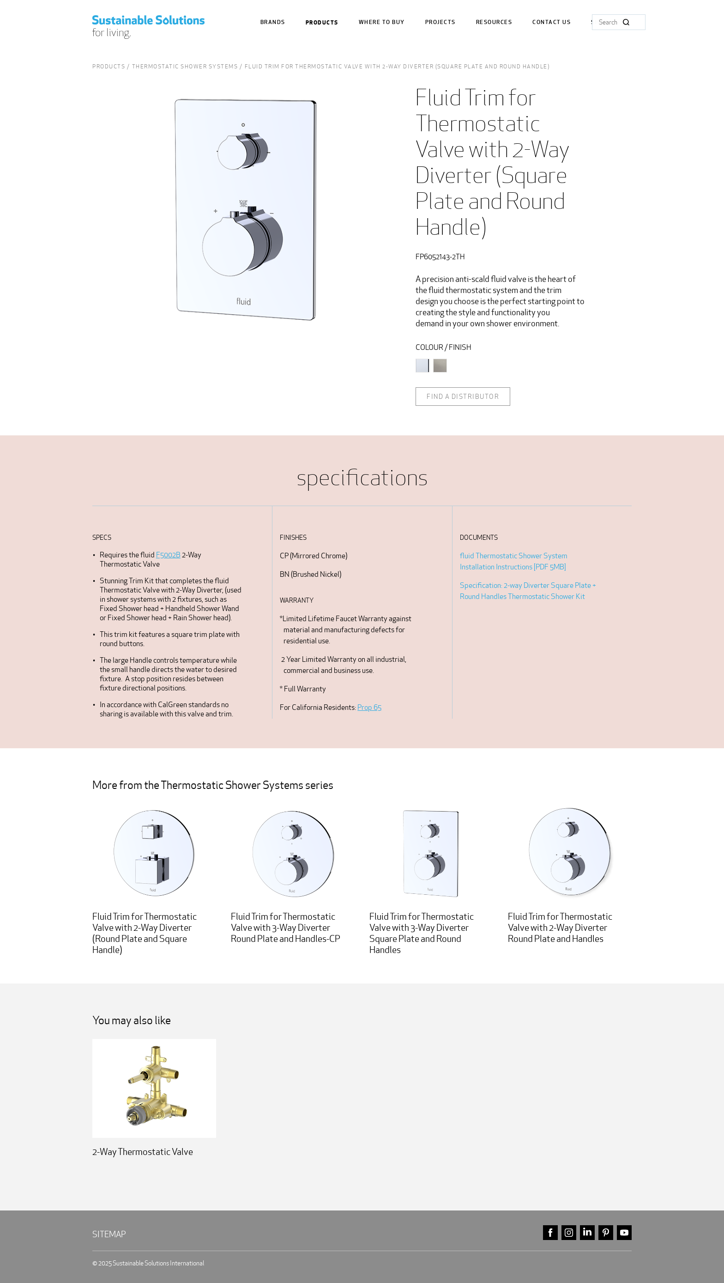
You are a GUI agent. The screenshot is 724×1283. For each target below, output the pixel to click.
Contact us (551, 22)
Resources (494, 22)
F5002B (168, 555)
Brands (272, 22)
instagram (568, 1233)
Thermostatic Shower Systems (185, 66)
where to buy (382, 22)
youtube (624, 1233)
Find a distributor (463, 396)
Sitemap (109, 1234)
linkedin (587, 1233)
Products (322, 22)
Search (626, 22)
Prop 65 (369, 707)
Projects (440, 22)
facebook (550, 1233)
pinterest (605, 1233)
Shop (599, 22)
